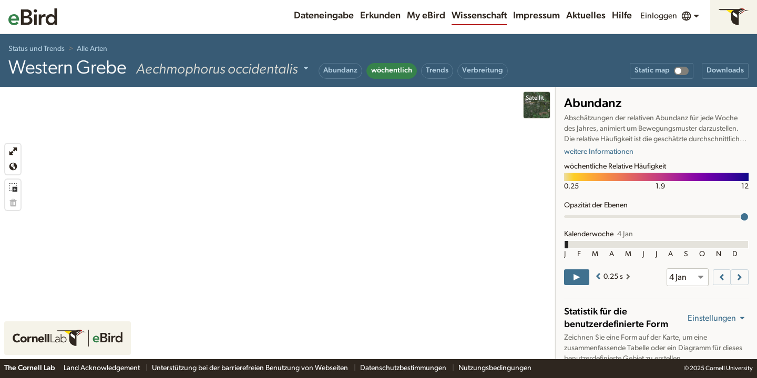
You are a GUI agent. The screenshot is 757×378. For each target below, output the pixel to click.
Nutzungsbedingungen (494, 368)
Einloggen (658, 16)
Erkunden (380, 15)
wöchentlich (391, 70)
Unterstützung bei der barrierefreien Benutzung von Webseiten (251, 368)
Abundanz (340, 70)
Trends (437, 70)
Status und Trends (36, 48)
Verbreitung (482, 70)
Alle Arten (92, 48)
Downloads (725, 70)
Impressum (536, 15)
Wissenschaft (479, 15)
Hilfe (622, 15)
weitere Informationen (598, 151)
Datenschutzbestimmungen (404, 368)
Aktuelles (586, 15)
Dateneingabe (324, 15)
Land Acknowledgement (102, 368)
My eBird (426, 15)
